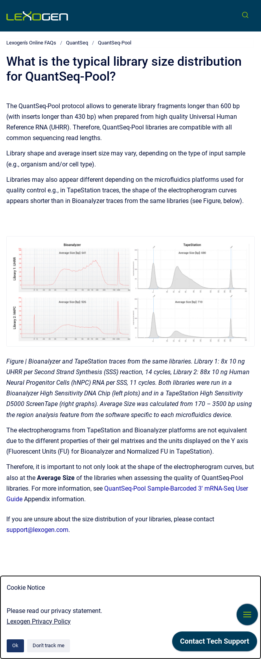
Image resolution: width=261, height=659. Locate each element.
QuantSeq (77, 43)
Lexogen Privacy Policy (39, 621)
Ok (15, 645)
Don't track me (48, 645)
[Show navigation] (247, 614)
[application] (214, 643)
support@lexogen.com (37, 529)
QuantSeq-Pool (114, 43)
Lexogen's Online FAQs (31, 43)
